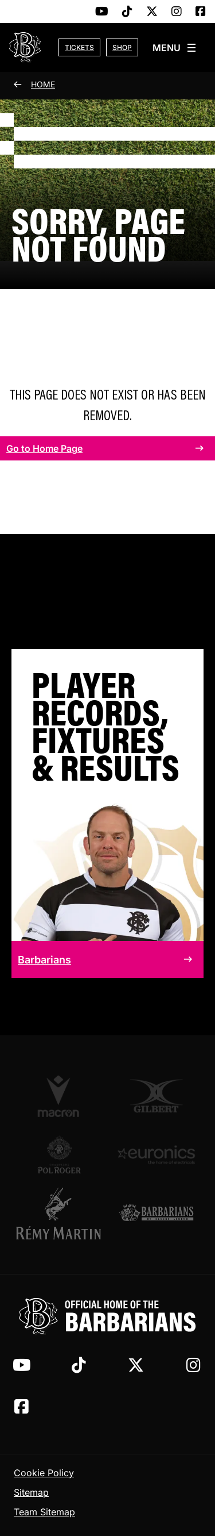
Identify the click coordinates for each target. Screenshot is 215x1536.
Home (43, 84)
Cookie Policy (44, 1473)
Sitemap (31, 1492)
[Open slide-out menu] (175, 47)
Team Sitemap (44, 1512)
